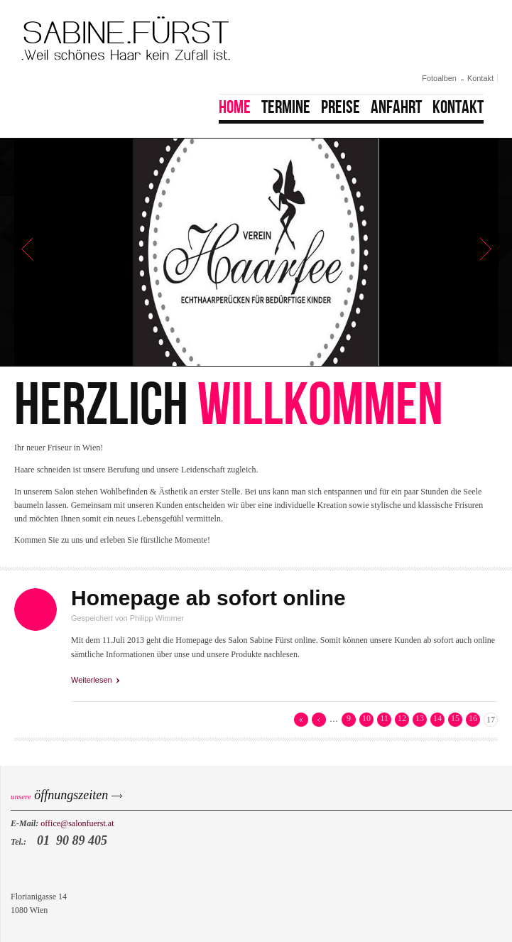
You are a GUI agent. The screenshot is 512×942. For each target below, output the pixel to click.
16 (473, 718)
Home (235, 107)
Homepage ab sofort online (208, 598)
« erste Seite (301, 720)
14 (437, 718)
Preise (340, 107)
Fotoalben (439, 78)
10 (366, 718)
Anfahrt (396, 107)
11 (384, 718)
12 (402, 718)
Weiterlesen (95, 679)
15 (455, 718)
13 (419, 718)
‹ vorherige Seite (319, 720)
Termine (285, 107)
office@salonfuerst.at (77, 823)
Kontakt (480, 78)
